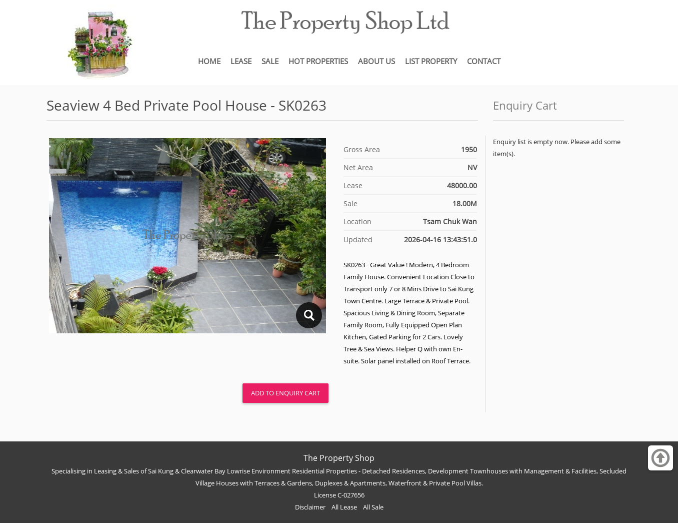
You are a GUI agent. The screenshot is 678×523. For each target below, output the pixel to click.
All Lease (344, 506)
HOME (209, 61)
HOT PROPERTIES (318, 61)
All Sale (373, 506)
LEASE (241, 61)
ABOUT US (376, 61)
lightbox (308, 315)
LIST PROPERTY (431, 61)
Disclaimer (310, 506)
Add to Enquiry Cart (285, 392)
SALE (270, 61)
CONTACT (483, 61)
